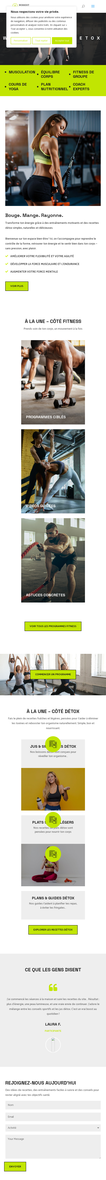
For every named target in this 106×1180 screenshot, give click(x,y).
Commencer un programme (53, 674)
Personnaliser (21, 40)
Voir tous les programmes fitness (53, 626)
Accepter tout (62, 40)
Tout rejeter (41, 40)
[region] (41, 26)
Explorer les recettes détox (53, 930)
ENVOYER (15, 1167)
